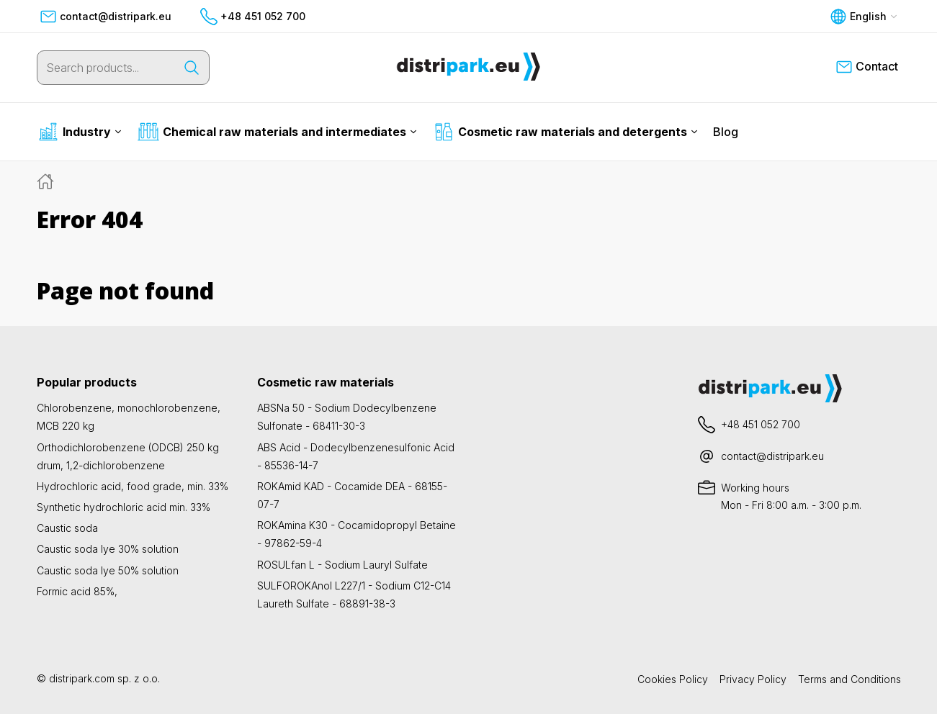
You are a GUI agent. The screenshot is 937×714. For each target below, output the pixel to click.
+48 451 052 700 (252, 16)
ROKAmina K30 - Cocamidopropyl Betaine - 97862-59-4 (356, 534)
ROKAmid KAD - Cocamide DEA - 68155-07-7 (352, 495)
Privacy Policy (752, 679)
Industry (79, 131)
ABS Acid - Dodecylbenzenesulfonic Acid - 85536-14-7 (355, 456)
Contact (866, 67)
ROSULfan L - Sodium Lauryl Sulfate (342, 565)
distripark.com (82, 678)
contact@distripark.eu (105, 16)
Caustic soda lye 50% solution (108, 570)
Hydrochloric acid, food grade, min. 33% (132, 486)
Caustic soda (67, 528)
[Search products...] (105, 67)
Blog (725, 132)
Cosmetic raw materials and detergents (565, 131)
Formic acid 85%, (77, 591)
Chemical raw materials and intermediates (277, 131)
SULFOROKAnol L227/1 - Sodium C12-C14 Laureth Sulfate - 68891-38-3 (354, 594)
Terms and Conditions (849, 679)
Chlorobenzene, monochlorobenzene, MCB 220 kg (128, 417)
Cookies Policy (672, 679)
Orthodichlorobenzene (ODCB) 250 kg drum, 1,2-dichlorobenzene (128, 456)
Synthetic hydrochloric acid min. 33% (123, 507)
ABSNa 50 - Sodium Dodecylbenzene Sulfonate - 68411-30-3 (346, 417)
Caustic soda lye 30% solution (108, 549)
